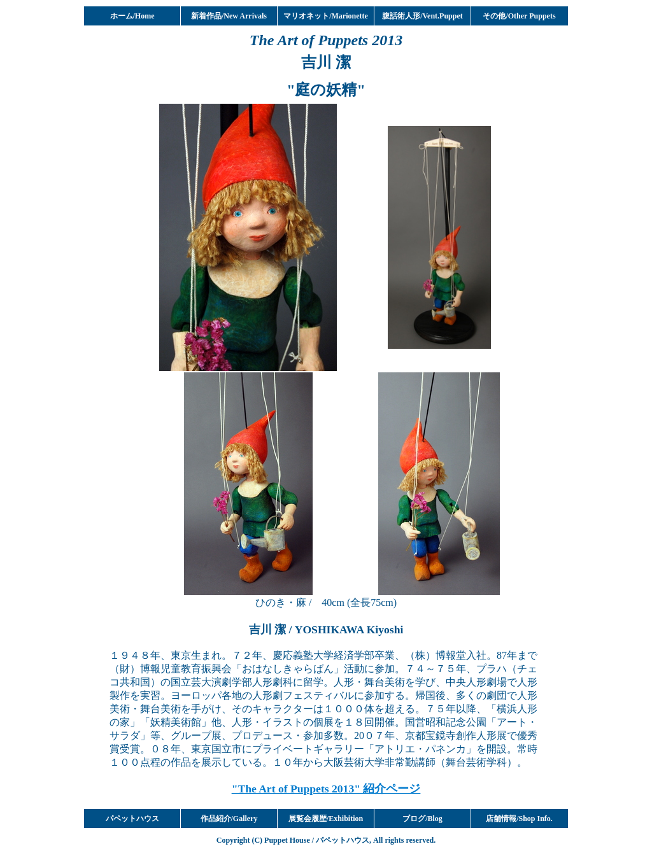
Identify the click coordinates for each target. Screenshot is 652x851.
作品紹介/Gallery (229, 818)
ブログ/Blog (422, 818)
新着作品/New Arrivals (229, 15)
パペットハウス (132, 818)
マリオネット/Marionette (325, 15)
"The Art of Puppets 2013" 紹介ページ (326, 788)
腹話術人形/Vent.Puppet (422, 15)
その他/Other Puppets (519, 15)
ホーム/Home (132, 15)
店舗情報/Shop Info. (519, 818)
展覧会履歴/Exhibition (325, 818)
